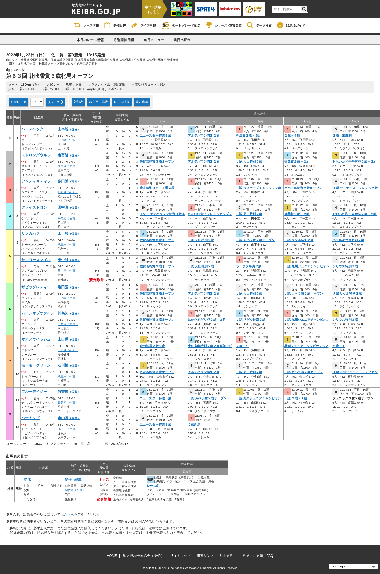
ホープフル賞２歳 (248, 266)
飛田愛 (69, 287)
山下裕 (69, 233)
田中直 (69, 207)
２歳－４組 (292, 135)
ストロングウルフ (36, 155)
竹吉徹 (69, 391)
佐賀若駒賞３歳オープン (157, 161)
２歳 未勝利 (342, 135)
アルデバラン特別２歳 (203, 135)
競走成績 (142, 102)
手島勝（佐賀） (68, 218)
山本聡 (69, 129)
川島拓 (69, 313)
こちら (69, 514)
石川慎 (69, 365)
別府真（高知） (68, 192)
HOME (112, 556)
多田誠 (69, 181)
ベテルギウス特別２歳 (348, 240)
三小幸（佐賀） (68, 140)
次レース (54, 102)
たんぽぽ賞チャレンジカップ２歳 (211, 214)
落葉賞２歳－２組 (297, 161)
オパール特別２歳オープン (303, 188)
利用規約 (226, 556)
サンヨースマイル (36, 260)
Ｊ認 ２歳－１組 (295, 398)
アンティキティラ (36, 181)
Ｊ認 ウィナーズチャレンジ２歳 (258, 188)
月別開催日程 (124, 40)
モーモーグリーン (36, 365)
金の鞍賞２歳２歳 (152, 346)
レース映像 (122, 102)
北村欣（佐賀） (68, 166)
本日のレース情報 (90, 40)
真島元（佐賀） (68, 402)
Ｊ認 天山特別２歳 (249, 161)
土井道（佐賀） (68, 324)
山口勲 (69, 339)
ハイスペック (32, 129)
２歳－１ (242, 346)
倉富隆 (69, 155)
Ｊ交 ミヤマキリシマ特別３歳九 (162, 214)
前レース (20, 102)
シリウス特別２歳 (345, 266)
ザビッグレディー (36, 287)
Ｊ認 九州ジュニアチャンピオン (306, 266)
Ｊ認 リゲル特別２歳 (298, 240)
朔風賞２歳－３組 (248, 135)
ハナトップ (30, 418)
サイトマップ (180, 556)
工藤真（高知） (68, 350)
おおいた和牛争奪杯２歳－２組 (354, 161)
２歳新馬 (194, 424)
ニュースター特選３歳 (155, 135)
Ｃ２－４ (194, 188)
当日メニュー (153, 40)
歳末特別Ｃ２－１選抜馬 (157, 188)
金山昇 (69, 418)
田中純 (69, 260)
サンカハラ (30, 233)
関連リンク (205, 556)
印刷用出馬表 (98, 102)
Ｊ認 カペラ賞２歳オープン (255, 240)
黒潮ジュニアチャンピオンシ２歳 (308, 346)
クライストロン (34, 207)
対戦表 (78, 102)
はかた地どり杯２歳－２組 (207, 319)
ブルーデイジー (34, 391)
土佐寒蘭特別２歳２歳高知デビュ (211, 346)
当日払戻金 (182, 40)
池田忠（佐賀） (68, 244)
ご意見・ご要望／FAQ (256, 556)
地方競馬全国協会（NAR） (143, 556)
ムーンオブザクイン (37, 313)
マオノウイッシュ (36, 339)
